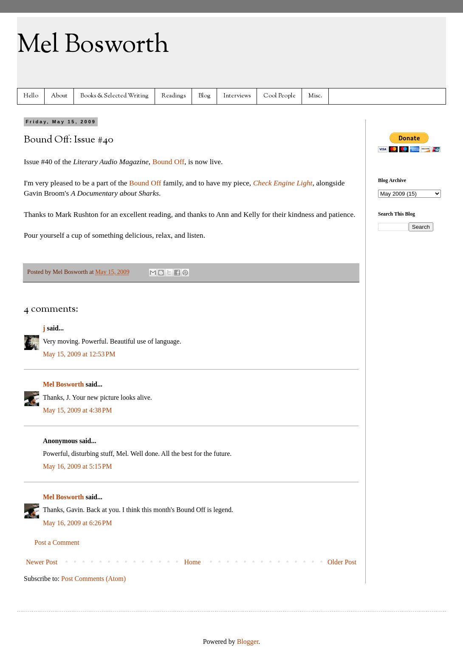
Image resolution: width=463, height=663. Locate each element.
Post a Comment (56, 542)
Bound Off (168, 161)
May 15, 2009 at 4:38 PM (77, 410)
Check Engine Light (283, 183)
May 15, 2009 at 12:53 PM (79, 354)
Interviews (237, 96)
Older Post (341, 562)
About (59, 96)
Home (192, 562)
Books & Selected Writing (114, 96)
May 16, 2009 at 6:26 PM (77, 522)
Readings (173, 96)
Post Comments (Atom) (93, 578)
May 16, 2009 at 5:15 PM (77, 466)
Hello (30, 96)
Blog (204, 96)
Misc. (315, 96)
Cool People (279, 96)
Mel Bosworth (93, 45)
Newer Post (41, 562)
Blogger (248, 641)
